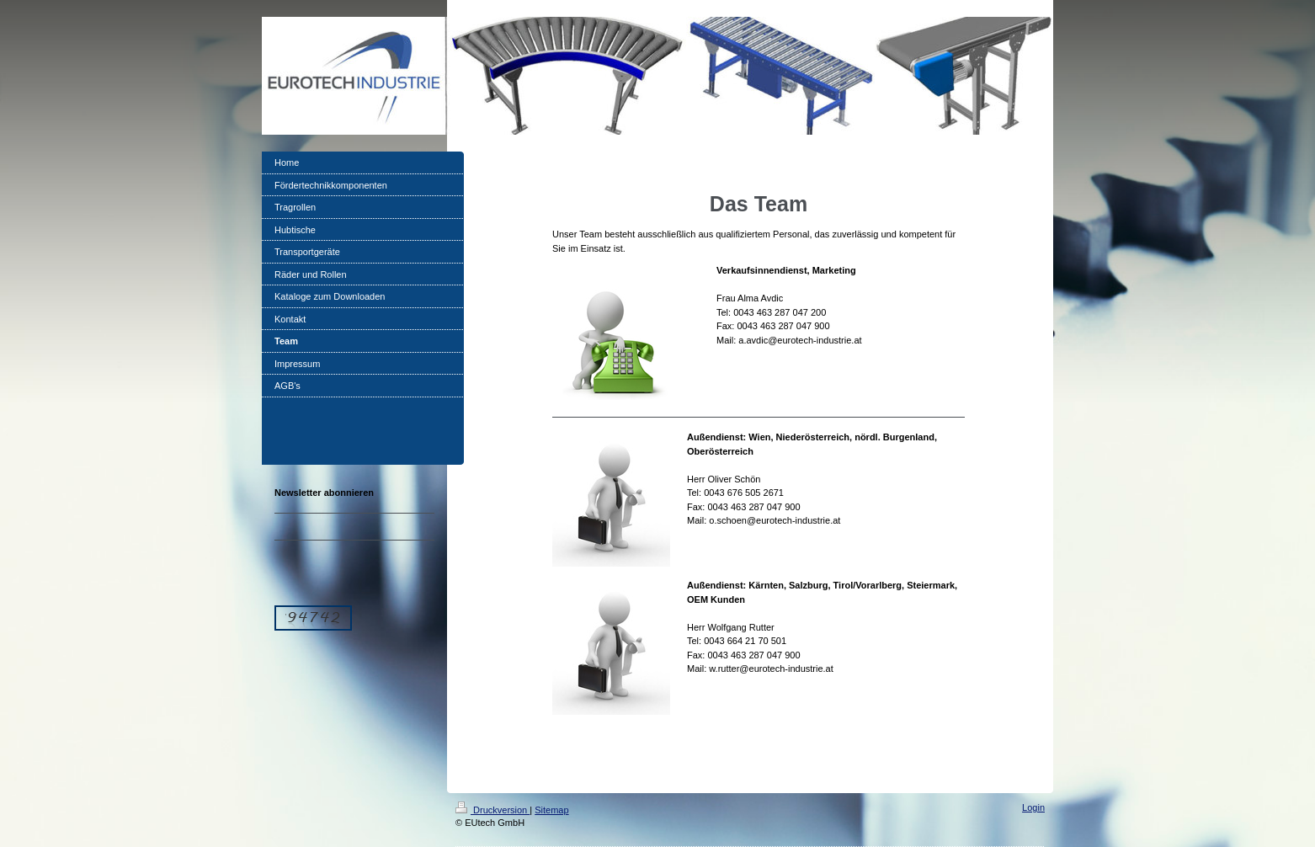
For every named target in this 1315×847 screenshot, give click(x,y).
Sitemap (551, 810)
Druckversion (492, 810)
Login (1033, 807)
